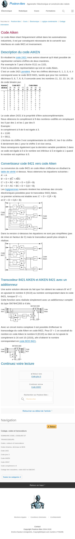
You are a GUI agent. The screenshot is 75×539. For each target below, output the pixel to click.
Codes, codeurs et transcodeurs (12, 443)
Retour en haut (37, 485)
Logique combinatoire (49, 21)
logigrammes (11, 189)
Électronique (6, 11)
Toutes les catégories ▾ (12, 477)
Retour (53, 427)
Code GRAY (36, 387)
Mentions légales (20, 517)
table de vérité (8, 171)
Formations (50, 11)
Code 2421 (5, 451)
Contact (37, 527)
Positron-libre (16, 21)
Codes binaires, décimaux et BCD (13, 447)
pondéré (25, 71)
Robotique (23, 11)
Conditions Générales (38, 517)
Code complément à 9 (9, 466)
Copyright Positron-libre (33, 529)
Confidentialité (55, 517)
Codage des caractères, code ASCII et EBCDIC (18, 470)
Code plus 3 (36, 376)
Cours (36, 11)
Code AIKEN (5, 458)
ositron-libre (13, 3)
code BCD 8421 (28, 341)
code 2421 (21, 57)
